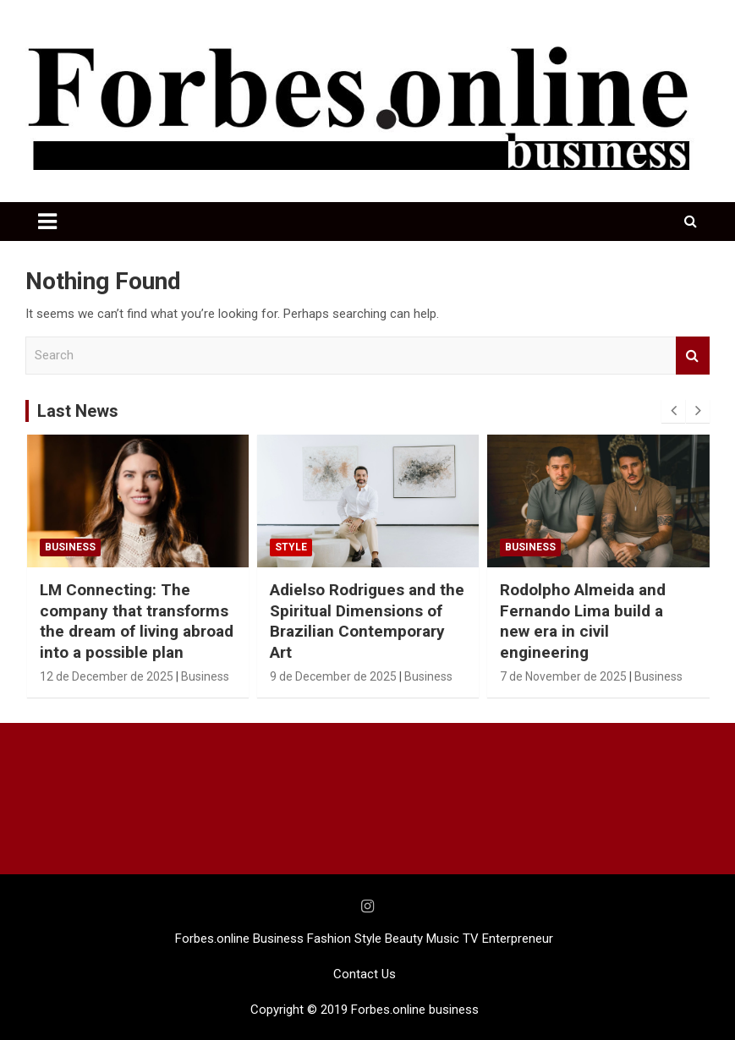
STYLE (291, 547)
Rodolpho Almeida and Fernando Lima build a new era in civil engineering (583, 621)
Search (693, 356)
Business (70, 547)
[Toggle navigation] (47, 221)
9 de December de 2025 (333, 676)
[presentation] (673, 411)
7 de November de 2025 (563, 676)
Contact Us (364, 974)
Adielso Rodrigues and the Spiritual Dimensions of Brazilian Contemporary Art (367, 621)
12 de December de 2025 (106, 676)
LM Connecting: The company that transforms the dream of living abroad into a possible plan (136, 621)
